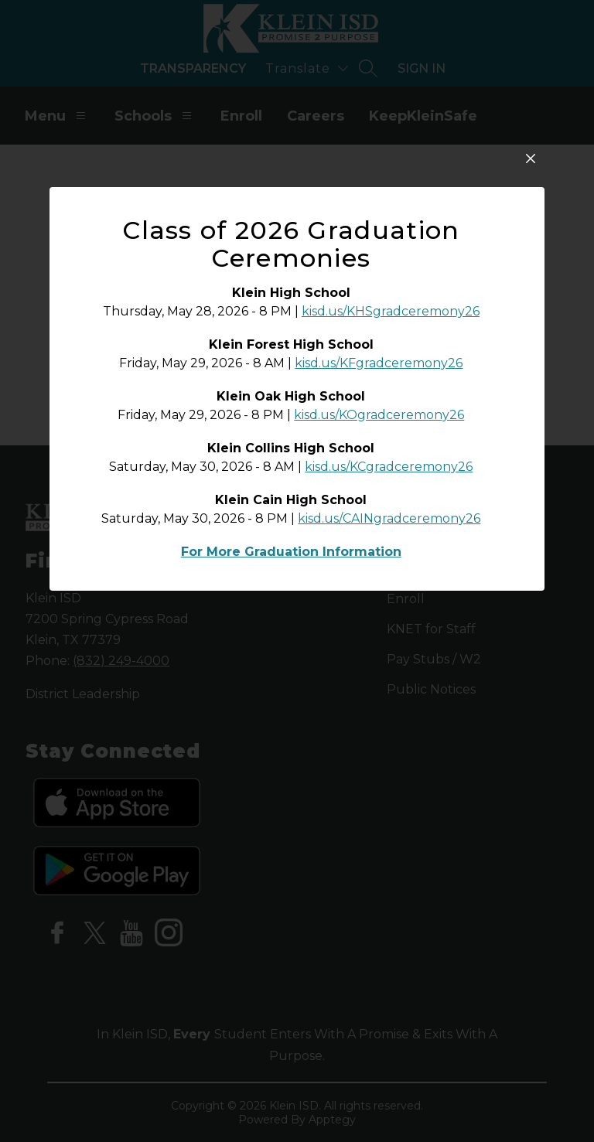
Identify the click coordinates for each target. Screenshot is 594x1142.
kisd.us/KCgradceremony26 (389, 603)
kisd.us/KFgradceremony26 (379, 500)
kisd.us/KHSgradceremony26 (391, 448)
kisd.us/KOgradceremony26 (379, 551)
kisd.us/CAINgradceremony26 (389, 655)
